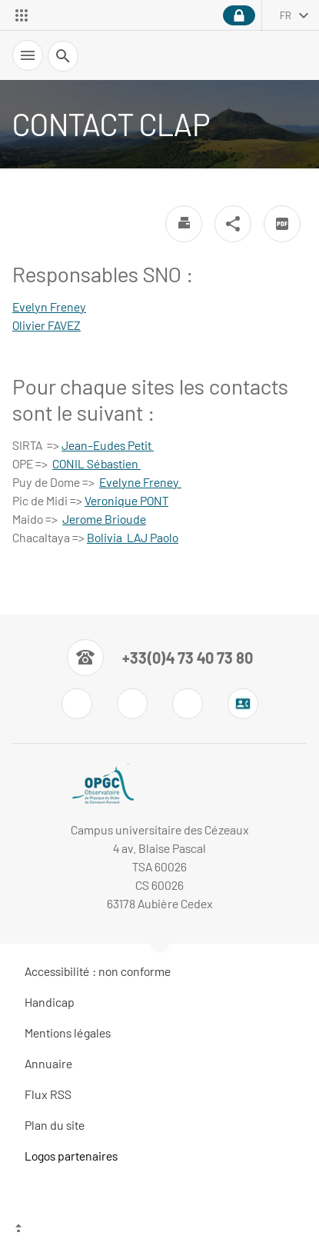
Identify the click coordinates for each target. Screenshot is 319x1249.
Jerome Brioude (104, 518)
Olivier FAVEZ (46, 325)
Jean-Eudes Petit (107, 445)
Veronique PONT (126, 500)
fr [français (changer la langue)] (285, 15)
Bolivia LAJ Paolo (132, 537)
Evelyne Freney (140, 482)
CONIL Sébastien (96, 463)
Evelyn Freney (49, 306)
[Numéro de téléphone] (160, 657)
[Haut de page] (159, 1229)
